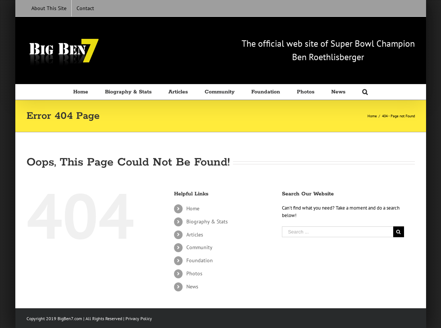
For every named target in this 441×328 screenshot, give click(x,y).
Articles (194, 234)
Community (199, 247)
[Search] (365, 91)
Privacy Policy (138, 318)
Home (192, 208)
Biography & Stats (207, 221)
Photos (194, 273)
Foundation (199, 260)
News (192, 286)
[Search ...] (337, 231)
